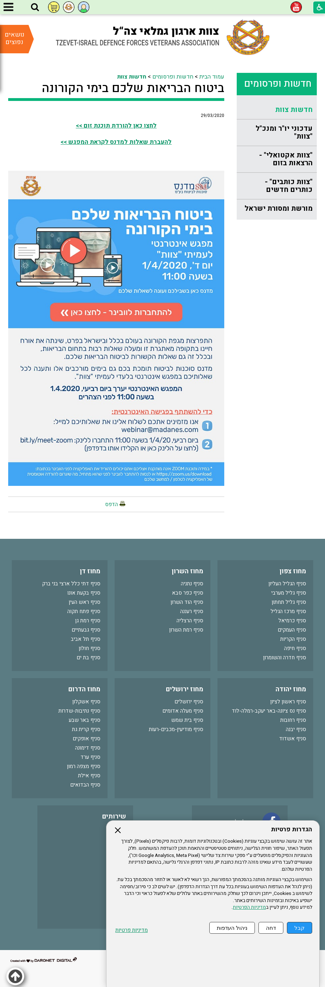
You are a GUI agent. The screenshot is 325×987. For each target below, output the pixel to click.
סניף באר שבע (84, 720)
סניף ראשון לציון (288, 702)
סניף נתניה (192, 584)
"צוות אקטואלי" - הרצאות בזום (286, 159)
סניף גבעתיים (86, 630)
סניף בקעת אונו (83, 593)
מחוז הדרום (84, 689)
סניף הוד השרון (187, 602)
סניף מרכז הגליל (288, 611)
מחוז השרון (187, 571)
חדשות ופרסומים (277, 84)
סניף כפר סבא (187, 593)
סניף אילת (89, 775)
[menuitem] (277, 110)
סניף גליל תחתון (289, 602)
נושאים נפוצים (14, 38)
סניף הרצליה (190, 620)
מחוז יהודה (291, 689)
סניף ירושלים (188, 702)
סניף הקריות (293, 639)
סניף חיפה (295, 648)
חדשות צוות (294, 109)
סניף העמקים (292, 630)
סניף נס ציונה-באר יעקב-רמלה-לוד (269, 711)
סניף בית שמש (187, 720)
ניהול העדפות (232, 928)
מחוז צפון (292, 571)
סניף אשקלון (86, 702)
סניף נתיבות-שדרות (79, 711)
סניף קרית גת (86, 729)
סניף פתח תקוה (83, 611)
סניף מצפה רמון (83, 766)
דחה (271, 928)
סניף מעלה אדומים (182, 711)
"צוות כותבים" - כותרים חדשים (289, 186)
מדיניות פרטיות (131, 930)
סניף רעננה (191, 611)
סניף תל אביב (85, 639)
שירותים (114, 816)
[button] (35, 7)
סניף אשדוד (292, 738)
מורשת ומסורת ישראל (279, 208)
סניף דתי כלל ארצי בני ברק (71, 584)
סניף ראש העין (84, 602)
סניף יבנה (296, 729)
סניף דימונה (87, 748)
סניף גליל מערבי (288, 593)
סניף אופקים (86, 738)
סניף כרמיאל (292, 620)
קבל (299, 928)
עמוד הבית (211, 77)
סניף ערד (90, 757)
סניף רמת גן (87, 620)
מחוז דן (90, 571)
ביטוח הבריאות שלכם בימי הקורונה (133, 88)
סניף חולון (89, 648)
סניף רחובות (293, 720)
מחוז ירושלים (184, 689)
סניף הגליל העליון (287, 584)
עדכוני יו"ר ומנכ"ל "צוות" (284, 132)
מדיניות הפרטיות (249, 907)
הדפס (111, 504)
